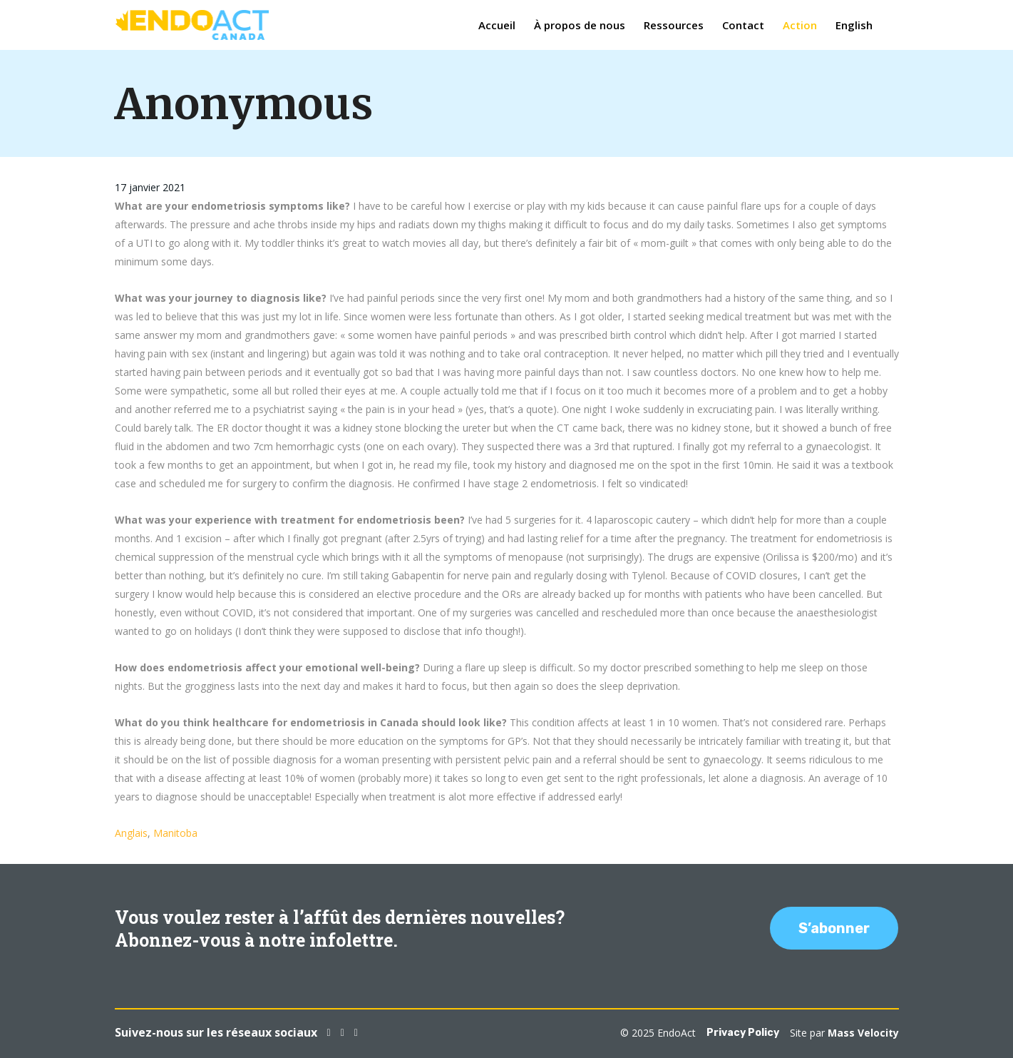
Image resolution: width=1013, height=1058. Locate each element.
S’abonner (834, 928)
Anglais (131, 833)
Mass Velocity (863, 1032)
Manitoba (175, 833)
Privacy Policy (742, 1033)
